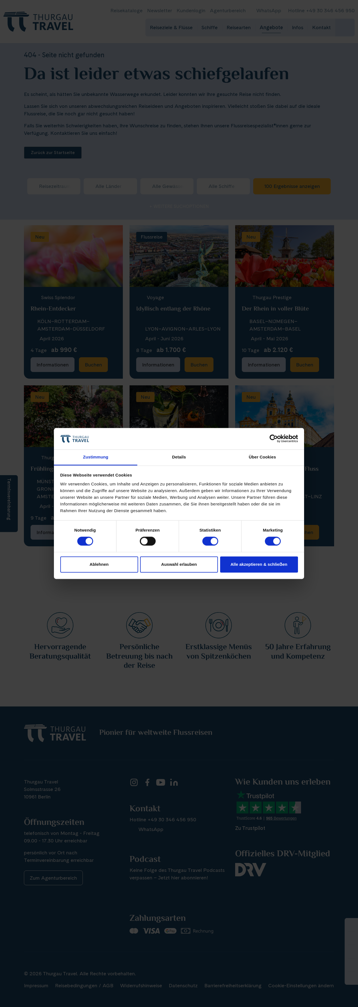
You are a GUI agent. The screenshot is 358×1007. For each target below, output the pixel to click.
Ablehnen (99, 564)
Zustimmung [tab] (95, 457)
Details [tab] (179, 457)
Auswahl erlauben (179, 564)
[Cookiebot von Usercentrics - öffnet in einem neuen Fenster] (273, 439)
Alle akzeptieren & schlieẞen (258, 564)
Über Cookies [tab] (262, 457)
